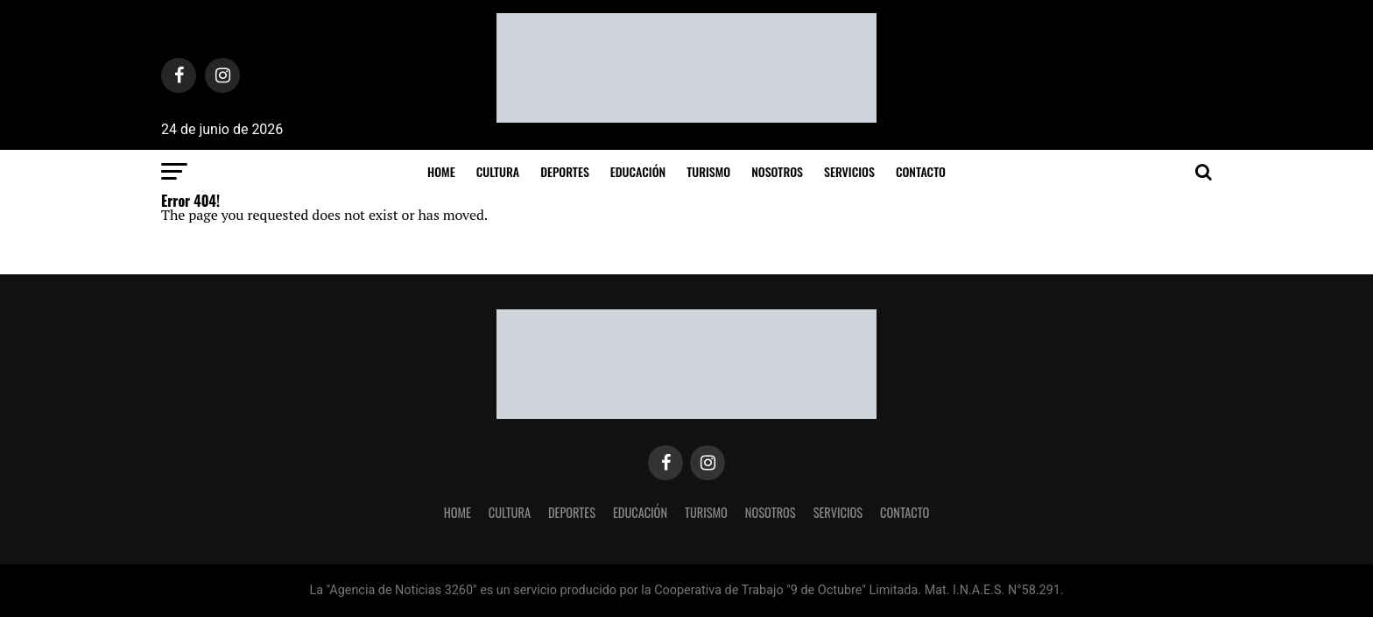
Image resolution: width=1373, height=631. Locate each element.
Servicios (849, 171)
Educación (637, 171)
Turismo (708, 171)
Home (441, 171)
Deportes (564, 171)
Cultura (497, 171)
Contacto (921, 171)
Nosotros (777, 171)
